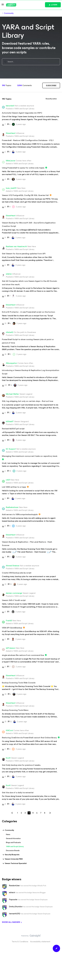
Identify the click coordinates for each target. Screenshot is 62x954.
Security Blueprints (10, 854)
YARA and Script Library (15, 846)
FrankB (9, 620)
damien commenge (14, 593)
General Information (13, 838)
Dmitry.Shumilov (15, 906)
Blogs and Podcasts (13, 842)
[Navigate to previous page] (12, 812)
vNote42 (9, 332)
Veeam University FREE (12, 859)
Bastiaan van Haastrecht (16, 246)
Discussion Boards (13, 850)
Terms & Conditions (20, 941)
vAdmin (9, 274)
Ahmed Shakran (12, 565)
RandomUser (14, 885)
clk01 (8, 479)
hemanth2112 (14, 913)
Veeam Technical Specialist (14, 863)
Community (9, 13)
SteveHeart (11, 133)
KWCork (9, 730)
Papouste (13, 899)
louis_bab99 (11, 188)
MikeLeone (10, 160)
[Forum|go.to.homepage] (11, 4)
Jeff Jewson (10, 648)
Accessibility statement (40, 941)
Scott (8, 757)
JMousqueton (11, 363)
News (8, 834)
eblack (12, 892)
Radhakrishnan (12, 507)
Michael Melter (12, 394)
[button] (2, 5)
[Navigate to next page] (50, 812)
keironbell (10, 105)
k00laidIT (10, 421)
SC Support (11, 449)
